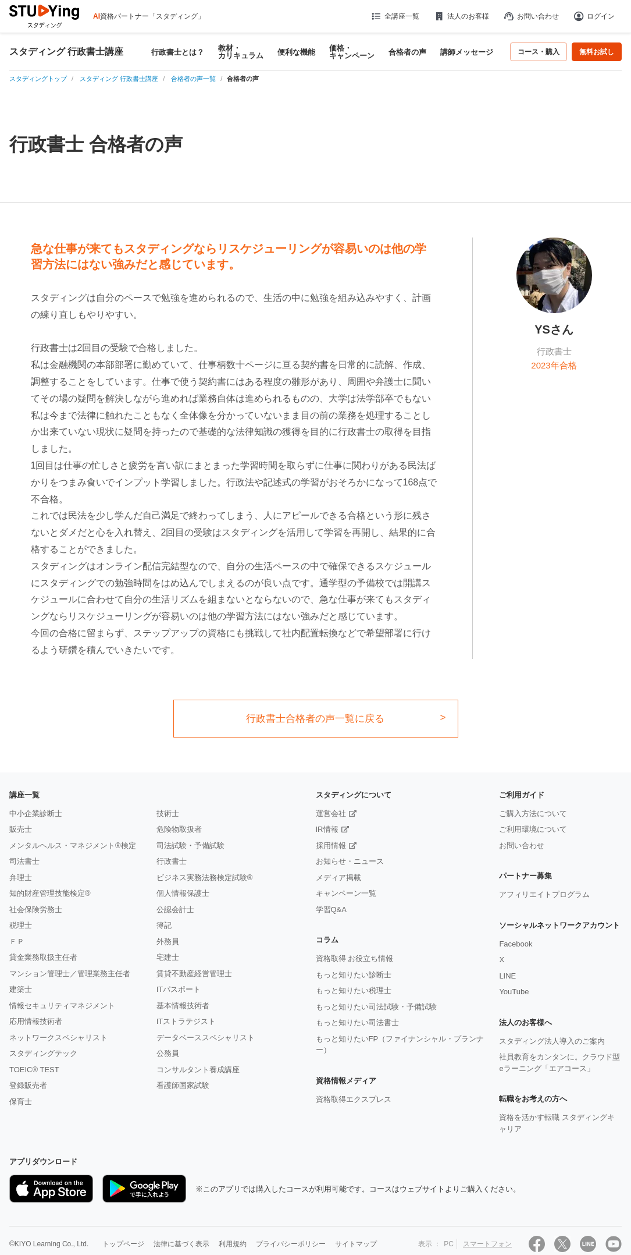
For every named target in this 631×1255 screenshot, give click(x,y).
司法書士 (24, 861)
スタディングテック (43, 1053)
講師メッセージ (466, 52)
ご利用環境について (533, 829)
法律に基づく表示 (181, 1244)
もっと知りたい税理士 (353, 990)
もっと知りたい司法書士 (357, 1022)
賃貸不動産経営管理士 (194, 973)
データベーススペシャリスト (205, 1037)
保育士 (20, 1101)
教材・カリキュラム (240, 52)
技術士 (167, 813)
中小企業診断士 (35, 813)
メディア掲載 (338, 877)
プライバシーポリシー (291, 1244)
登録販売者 (28, 1085)
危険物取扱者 (179, 829)
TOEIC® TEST (34, 1069)
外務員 (167, 941)
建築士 (20, 989)
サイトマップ (356, 1244)
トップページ (123, 1244)
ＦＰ (16, 941)
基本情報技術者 (182, 1005)
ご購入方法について (533, 813)
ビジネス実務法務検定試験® (204, 877)
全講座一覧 (394, 16)
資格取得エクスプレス (353, 1099)
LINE (507, 976)
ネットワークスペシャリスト (58, 1037)
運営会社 (331, 813)
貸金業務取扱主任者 (43, 957)
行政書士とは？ (177, 52)
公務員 (167, 1053)
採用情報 (331, 845)
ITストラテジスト (186, 1021)
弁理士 (20, 877)
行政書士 (171, 861)
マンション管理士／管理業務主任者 (69, 973)
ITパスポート (178, 989)
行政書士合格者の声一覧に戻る (315, 718)
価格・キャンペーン (352, 52)
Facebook (515, 944)
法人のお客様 (461, 16)
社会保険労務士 (35, 909)
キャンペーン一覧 (346, 893)
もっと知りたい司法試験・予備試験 (376, 1006)
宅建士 (167, 957)
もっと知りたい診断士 (353, 974)
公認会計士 (175, 909)
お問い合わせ (531, 16)
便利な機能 (296, 52)
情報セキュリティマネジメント (62, 1005)
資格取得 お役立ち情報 (355, 958)
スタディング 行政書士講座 (66, 51)
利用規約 (233, 1244)
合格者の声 (407, 52)
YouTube (514, 991)
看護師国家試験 (182, 1085)
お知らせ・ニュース (350, 861)
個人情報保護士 (182, 893)
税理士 (20, 925)
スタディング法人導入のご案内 (552, 1041)
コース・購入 (538, 52)
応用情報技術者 (35, 1021)
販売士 (20, 829)
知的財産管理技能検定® (50, 893)
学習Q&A (331, 909)
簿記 (164, 925)
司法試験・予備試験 (190, 845)
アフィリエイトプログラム (544, 894)
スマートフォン (487, 1244)
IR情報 (327, 829)
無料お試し (596, 52)
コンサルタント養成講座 (198, 1069)
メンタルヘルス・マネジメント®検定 (72, 845)
